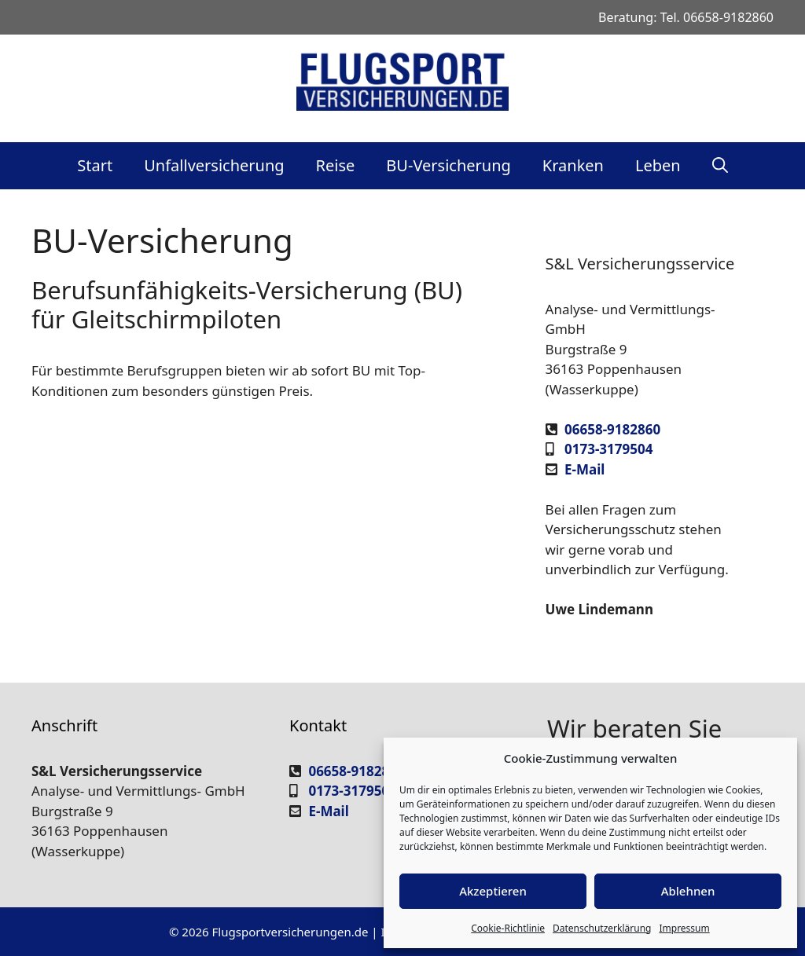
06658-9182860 (728, 17)
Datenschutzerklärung (602, 928)
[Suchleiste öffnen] (720, 165)
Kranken (573, 165)
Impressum (684, 928)
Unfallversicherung (214, 165)
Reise (335, 165)
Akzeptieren (493, 891)
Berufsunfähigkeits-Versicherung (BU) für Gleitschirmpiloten (246, 304)
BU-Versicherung (448, 165)
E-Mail (584, 469)
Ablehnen (688, 891)
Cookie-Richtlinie (508, 928)
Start (94, 165)
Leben (658, 165)
